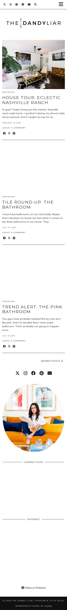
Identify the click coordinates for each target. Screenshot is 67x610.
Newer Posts (52, 360)
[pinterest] (41, 373)
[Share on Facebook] (4, 133)
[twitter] (17, 373)
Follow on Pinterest (33, 587)
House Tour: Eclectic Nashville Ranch (31, 100)
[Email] (29, 4)
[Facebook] (23, 4)
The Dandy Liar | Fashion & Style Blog (38, 600)
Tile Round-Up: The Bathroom (28, 205)
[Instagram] (10, 4)
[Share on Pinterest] (14, 133)
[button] (62, 5)
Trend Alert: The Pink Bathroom (32, 309)
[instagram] (25, 373)
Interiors (8, 92)
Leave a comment (14, 128)
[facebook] (33, 373)
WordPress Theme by (33, 606)
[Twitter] (4, 4)
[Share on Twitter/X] (9, 133)
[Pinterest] (16, 4)
